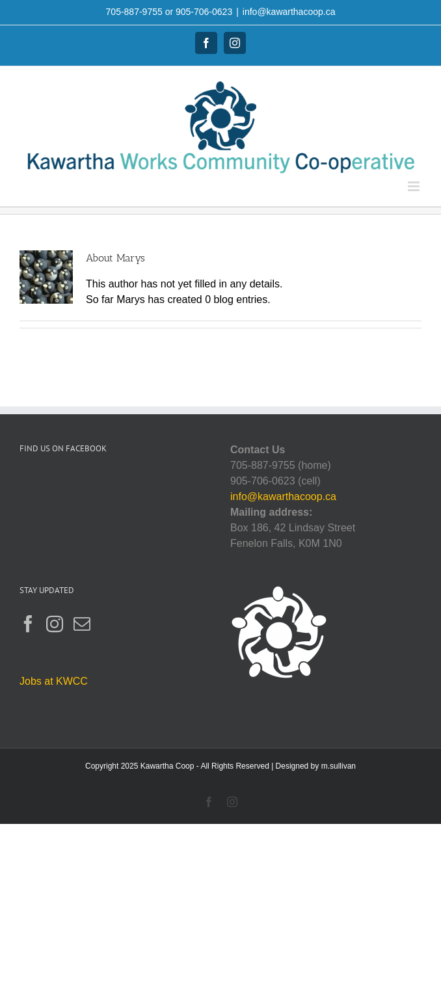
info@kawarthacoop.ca (289, 12)
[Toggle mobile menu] (414, 186)
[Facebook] (28, 623)
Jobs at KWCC (54, 681)
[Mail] (82, 623)
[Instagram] (54, 623)
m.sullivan (338, 766)
